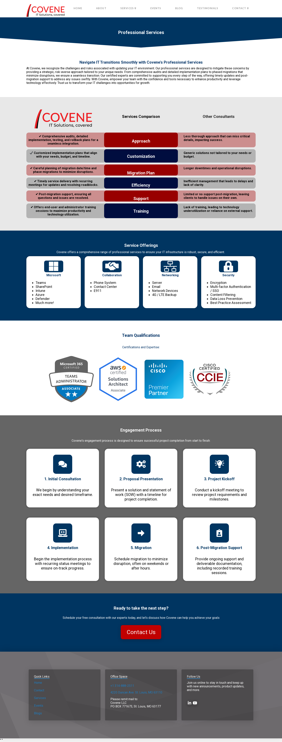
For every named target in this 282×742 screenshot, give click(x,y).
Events (38, 705)
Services (40, 698)
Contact (39, 690)
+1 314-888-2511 (122, 686)
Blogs (38, 713)
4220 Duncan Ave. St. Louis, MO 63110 (136, 692)
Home (38, 682)
